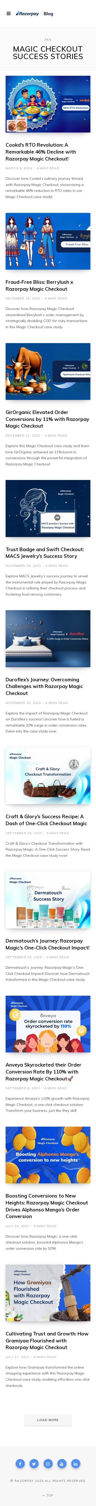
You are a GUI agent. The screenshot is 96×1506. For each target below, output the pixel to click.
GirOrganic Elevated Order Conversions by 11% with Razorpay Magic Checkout (47, 419)
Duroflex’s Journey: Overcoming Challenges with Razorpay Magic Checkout (44, 686)
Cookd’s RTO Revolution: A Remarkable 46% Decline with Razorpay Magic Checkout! (41, 152)
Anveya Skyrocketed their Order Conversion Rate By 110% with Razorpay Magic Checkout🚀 (43, 1071)
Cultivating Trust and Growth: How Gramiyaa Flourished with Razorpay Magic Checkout (47, 1340)
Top (48, 1495)
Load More (48, 1420)
